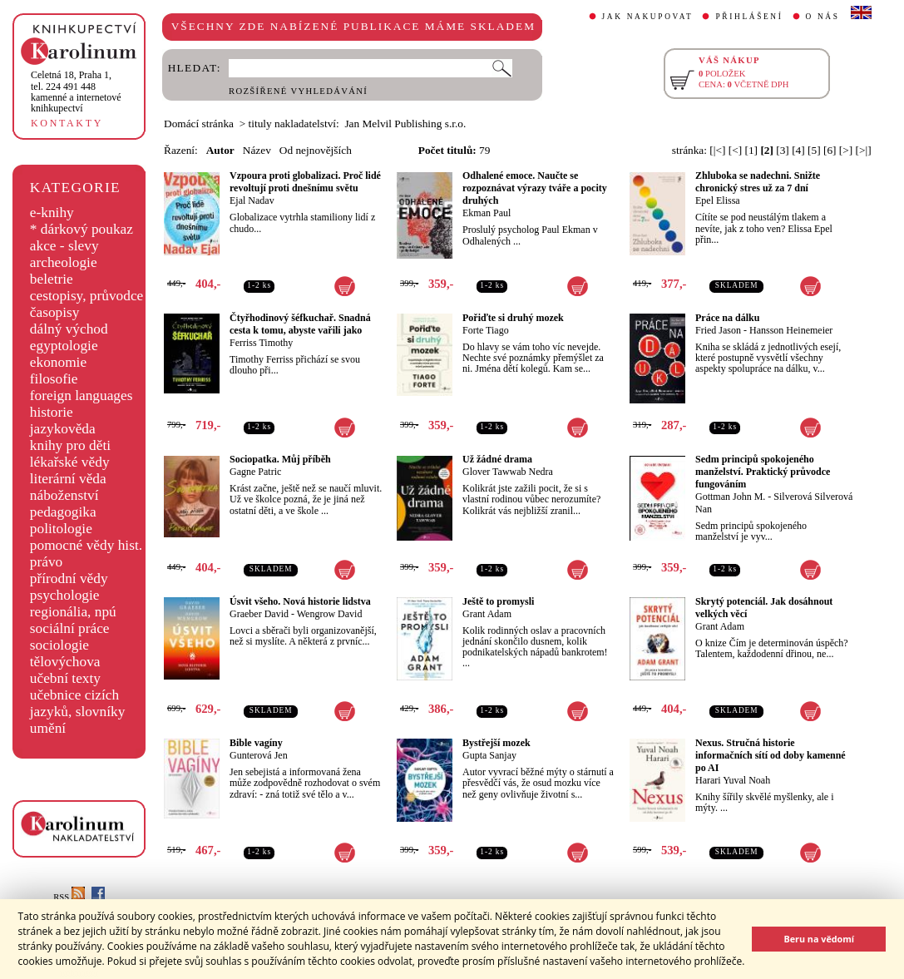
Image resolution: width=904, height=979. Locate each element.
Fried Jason (718, 330)
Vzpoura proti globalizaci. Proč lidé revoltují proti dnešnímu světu (305, 182)
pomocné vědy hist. (86, 545)
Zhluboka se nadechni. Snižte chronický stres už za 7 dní (757, 182)
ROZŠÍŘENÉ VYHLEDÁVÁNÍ (298, 91)
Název (257, 150)
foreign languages (81, 395)
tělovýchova (65, 662)
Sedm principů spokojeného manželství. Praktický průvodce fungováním (762, 471)
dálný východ (69, 329)
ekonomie (58, 362)
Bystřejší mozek (496, 743)
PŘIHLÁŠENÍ (749, 16)
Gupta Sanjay (489, 755)
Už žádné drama (497, 459)
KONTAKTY (67, 123)
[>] (845, 150)
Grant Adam (486, 614)
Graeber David (259, 614)
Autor (220, 150)
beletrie (51, 279)
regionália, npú (73, 612)
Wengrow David (330, 614)
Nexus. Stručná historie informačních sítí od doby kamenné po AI (770, 755)
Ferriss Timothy (261, 343)
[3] (782, 150)
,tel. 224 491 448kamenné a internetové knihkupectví (76, 91)
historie (51, 412)
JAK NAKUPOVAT (648, 16)
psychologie (65, 595)
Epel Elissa (717, 200)
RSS (69, 897)
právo (46, 562)
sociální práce (70, 628)
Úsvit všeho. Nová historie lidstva (300, 601)
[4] (798, 150)
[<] (735, 150)
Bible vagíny (256, 743)
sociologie (59, 645)
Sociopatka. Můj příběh (280, 459)
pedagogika (63, 512)
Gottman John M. (730, 496)
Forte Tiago (485, 330)
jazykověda (63, 429)
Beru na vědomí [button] (818, 938)
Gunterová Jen (259, 755)
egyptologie (64, 346)
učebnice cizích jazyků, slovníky (78, 703)
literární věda (68, 479)
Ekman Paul (486, 213)
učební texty (65, 678)
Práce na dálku (727, 318)
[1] (751, 150)
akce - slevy (64, 246)
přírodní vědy (69, 578)
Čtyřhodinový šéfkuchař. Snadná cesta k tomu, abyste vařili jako (300, 324)
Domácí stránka (199, 123)
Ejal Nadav (252, 200)
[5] (814, 150)
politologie (61, 528)
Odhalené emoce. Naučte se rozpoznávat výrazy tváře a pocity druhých (534, 188)
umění (48, 728)
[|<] (717, 150)
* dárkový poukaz (81, 229)
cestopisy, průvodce (87, 296)
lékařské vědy (70, 462)
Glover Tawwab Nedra (507, 471)
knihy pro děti (70, 445)
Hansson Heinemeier (790, 330)
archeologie (63, 262)
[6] (830, 150)
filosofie (54, 379)
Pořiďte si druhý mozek (513, 318)
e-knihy (52, 212)
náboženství (64, 495)
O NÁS (823, 16)
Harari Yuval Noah (732, 780)
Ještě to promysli (498, 601)
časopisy (55, 312)
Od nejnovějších (315, 150)
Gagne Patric (255, 471)
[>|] (864, 150)
